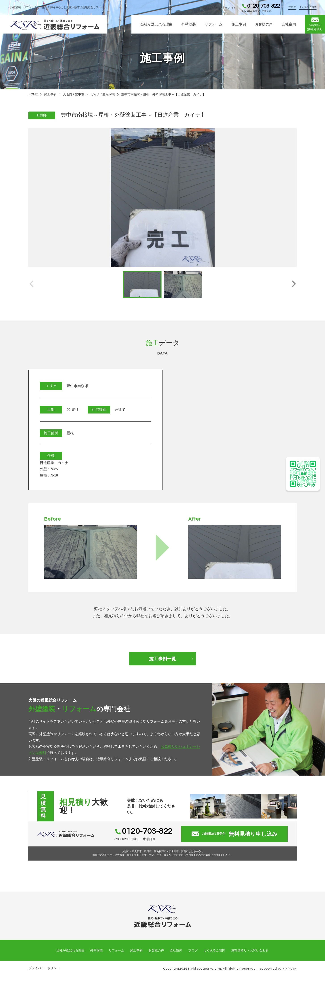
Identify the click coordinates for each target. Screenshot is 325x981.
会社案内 (289, 24)
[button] (294, 285)
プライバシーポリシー (44, 968)
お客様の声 (264, 24)
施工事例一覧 (162, 658)
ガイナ (95, 94)
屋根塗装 (108, 94)
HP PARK (290, 968)
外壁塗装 (188, 24)
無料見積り (315, 24)
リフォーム (214, 24)
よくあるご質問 (308, 7)
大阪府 (67, 94)
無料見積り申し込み (235, 834)
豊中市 (79, 94)
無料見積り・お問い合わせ (250, 950)
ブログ (292, 7)
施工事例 (239, 24)
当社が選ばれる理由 (156, 24)
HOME (33, 94)
